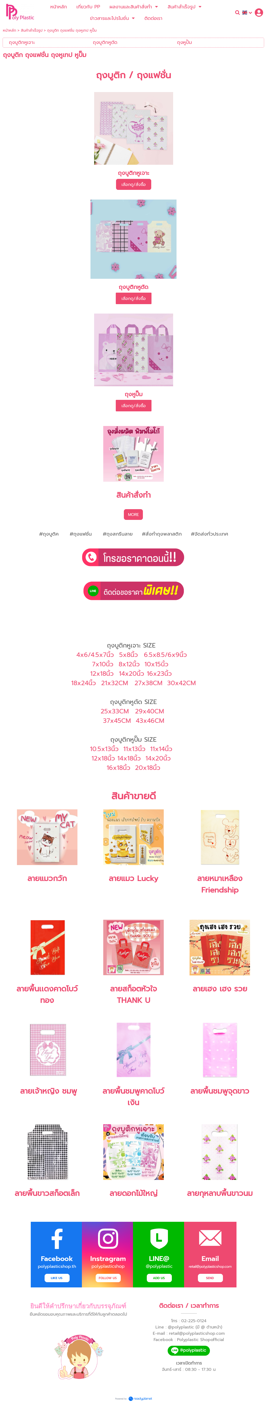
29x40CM (149, 711)
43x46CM (150, 720)
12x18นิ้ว (103, 758)
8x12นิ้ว (129, 664)
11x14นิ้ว (161, 749)
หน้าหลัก (9, 30)
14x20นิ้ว (158, 758)
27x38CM (148, 683)
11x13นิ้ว (134, 749)
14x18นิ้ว (129, 758)
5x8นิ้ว (128, 655)
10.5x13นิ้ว (104, 749)
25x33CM (115, 711)
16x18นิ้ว (118, 767)
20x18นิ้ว (147, 767)
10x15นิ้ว (156, 664)
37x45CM (117, 720)
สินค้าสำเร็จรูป (32, 30)
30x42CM (181, 683)
